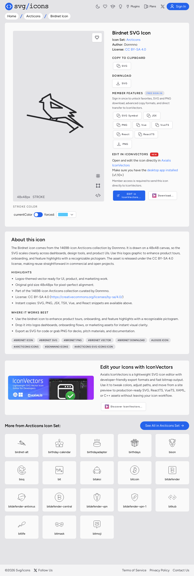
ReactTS (146, 134)
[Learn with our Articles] (112, 6)
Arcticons (33, 16)
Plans (150, 6)
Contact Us (181, 570)
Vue (141, 125)
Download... (163, 195)
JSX (152, 116)
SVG (122, 66)
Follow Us (42, 570)
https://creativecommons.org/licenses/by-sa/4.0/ (86, 297)
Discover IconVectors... (123, 406)
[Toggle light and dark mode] (97, 6)
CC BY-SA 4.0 (135, 49)
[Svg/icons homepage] (27, 6)
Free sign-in (154, 93)
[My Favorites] (105, 6)
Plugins (132, 6)
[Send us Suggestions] (120, 6)
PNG (122, 125)
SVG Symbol (127, 116)
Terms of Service (134, 570)
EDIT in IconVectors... (128, 196)
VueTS (162, 125)
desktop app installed (162, 170)
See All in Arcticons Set (164, 425)
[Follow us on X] (162, 6)
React (123, 134)
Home (11, 16)
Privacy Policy (159, 570)
